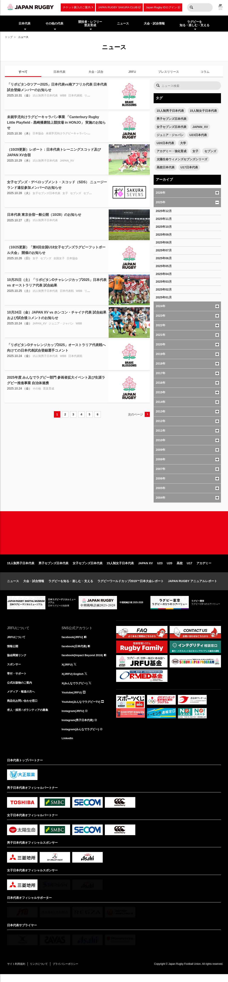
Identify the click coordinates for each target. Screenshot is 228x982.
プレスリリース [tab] (168, 71)
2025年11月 (164, 218)
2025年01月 (164, 297)
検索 (191, 7)
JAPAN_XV (200, 127)
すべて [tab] (23, 71)
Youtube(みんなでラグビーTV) (82, 708)
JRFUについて (17, 643)
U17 (189, 569)
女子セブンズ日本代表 (171, 127)
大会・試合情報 (33, 586)
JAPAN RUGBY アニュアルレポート (192, 586)
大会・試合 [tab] (95, 71)
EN (220, 9)
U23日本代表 (198, 135)
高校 (180, 569)
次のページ (135, 414)
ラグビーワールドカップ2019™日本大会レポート (130, 586)
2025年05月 (164, 266)
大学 (183, 143)
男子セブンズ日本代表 (171, 118)
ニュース (13, 586)
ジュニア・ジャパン (170, 135)
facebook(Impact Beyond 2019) (83, 661)
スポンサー (14, 671)
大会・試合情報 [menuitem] (154, 23)
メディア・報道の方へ (22, 699)
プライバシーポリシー (70, 971)
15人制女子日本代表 (203, 110)
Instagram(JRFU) (74, 718)
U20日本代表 (165, 143)
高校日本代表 (166, 167)
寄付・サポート (17, 680)
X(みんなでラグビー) (75, 689)
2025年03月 (164, 281)
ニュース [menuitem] (123, 23)
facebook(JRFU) (73, 643)
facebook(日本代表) (75, 652)
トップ (9, 37)
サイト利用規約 (17, 971)
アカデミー (203, 569)
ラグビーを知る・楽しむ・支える (70, 586)
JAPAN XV (145, 569)
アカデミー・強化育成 (171, 151)
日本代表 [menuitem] (24, 23)
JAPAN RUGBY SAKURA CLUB (117, 7)
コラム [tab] (205, 71)
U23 (160, 569)
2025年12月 (164, 211)
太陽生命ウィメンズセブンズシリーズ (182, 159)
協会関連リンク (17, 661)
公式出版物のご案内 (20, 689)
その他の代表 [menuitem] (54, 23)
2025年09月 (164, 234)
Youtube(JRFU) (72, 699)
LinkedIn (68, 746)
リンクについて (42, 971)
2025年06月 (164, 258)
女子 (195, 151)
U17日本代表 (189, 167)
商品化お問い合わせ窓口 (23, 708)
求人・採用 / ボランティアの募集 (29, 718)
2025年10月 (164, 226)
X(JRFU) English (73, 680)
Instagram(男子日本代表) (79, 727)
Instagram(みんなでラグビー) (82, 736)
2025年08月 (164, 242)
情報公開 (13, 652)
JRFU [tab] (132, 71)
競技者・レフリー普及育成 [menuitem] (90, 23)
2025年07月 (164, 250)
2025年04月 (164, 274)
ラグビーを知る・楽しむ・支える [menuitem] (194, 23)
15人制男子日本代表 (170, 110)
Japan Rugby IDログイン (161, 7)
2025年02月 (164, 289)
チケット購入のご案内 (77, 7)
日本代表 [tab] (59, 71)
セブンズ (210, 151)
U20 (169, 569)
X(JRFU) (67, 671)
